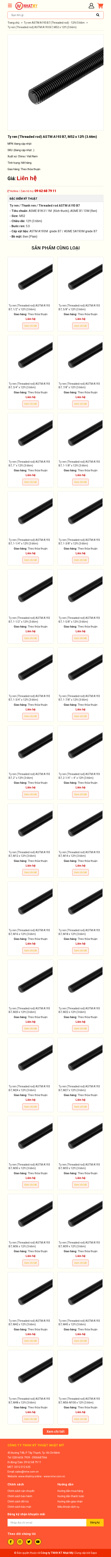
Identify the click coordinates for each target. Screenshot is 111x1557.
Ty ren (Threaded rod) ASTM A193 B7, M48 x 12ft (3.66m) (29, 1400)
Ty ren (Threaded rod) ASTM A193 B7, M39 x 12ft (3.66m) (79, 1244)
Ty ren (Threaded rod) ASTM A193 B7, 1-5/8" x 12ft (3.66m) (79, 619)
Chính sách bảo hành (20, 1496)
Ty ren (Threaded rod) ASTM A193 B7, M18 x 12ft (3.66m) (79, 932)
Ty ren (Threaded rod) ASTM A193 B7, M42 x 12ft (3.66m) (29, 1322)
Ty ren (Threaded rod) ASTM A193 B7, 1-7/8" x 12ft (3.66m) (79, 698)
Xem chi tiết (30, 326)
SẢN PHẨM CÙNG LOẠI (55, 248)
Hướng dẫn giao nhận (70, 1501)
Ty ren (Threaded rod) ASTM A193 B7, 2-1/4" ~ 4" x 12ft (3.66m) (79, 776)
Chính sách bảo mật (19, 1506)
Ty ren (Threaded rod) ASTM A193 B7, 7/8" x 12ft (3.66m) (79, 385)
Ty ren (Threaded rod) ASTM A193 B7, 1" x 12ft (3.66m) (29, 463)
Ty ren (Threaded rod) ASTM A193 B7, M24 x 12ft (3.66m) (29, 1088)
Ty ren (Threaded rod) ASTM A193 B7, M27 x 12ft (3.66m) (79, 1088)
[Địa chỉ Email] (56, 1522)
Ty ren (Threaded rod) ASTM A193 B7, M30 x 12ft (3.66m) (29, 1166)
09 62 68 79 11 (45, 191)
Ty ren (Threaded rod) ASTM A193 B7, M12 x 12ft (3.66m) (29, 854)
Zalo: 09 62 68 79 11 (29, 1462)
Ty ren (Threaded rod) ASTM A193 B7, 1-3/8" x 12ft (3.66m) (79, 541)
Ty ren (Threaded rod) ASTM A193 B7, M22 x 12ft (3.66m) (79, 1010)
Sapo (94, 1552)
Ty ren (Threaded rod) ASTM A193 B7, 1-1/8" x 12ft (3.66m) (79, 463)
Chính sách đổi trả (18, 1501)
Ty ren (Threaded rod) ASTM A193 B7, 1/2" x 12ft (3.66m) (29, 307)
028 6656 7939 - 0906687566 (29, 1457)
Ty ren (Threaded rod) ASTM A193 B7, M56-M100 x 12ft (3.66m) (79, 1400)
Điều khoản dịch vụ (68, 1506)
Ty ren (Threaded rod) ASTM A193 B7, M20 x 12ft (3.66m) (29, 1010)
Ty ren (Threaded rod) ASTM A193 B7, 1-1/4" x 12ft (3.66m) (29, 541)
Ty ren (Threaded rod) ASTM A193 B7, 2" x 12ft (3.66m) (29, 776)
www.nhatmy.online (30, 1476)
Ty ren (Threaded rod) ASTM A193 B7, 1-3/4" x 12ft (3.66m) (29, 698)
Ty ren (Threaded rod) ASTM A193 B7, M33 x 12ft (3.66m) (79, 1166)
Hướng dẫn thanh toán (70, 1496)
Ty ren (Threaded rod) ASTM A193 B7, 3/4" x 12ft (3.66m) (29, 385)
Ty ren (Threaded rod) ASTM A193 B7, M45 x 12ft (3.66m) (79, 1322)
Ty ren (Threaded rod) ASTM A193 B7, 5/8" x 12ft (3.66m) (79, 307)
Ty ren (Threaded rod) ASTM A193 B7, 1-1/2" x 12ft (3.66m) (29, 619)
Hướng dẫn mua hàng (70, 1490)
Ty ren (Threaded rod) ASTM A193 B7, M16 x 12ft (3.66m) (29, 932)
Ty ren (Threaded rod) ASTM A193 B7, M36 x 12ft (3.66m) (29, 1244)
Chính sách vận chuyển (21, 1490)
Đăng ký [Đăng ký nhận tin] (95, 1522)
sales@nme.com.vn (27, 1471)
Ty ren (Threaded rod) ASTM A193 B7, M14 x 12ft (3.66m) (79, 854)
